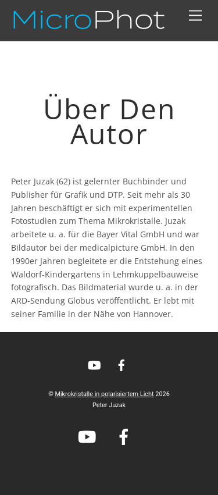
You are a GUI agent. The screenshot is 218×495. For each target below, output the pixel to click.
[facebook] (121, 364)
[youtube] (94, 364)
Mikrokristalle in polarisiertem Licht (104, 394)
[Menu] (195, 16)
